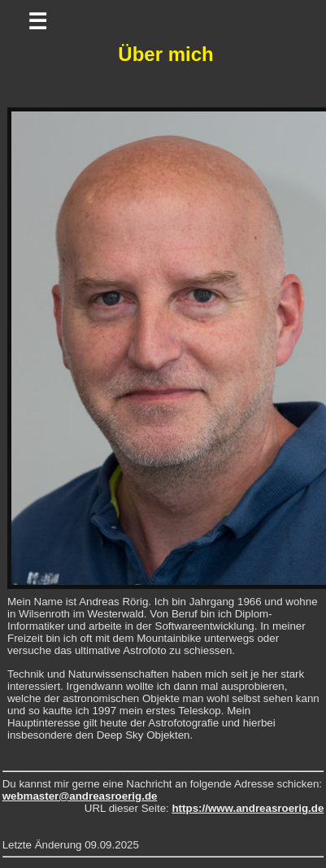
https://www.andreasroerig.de (248, 808)
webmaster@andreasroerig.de (80, 796)
